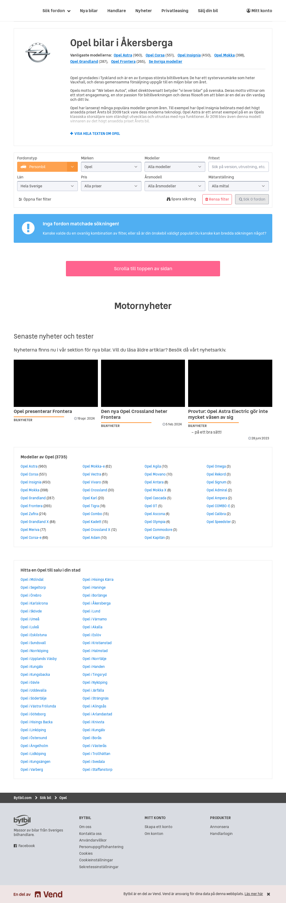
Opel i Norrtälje (94, 658)
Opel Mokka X (155, 490)
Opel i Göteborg (33, 714)
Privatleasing (174, 10)
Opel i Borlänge (95, 595)
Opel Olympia (155, 521)
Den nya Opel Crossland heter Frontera (134, 414)
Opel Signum (216, 482)
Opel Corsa (155, 55)
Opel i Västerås (95, 745)
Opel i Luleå (30, 627)
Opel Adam (91, 537)
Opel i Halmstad (95, 650)
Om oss (85, 827)
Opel (49, 457)
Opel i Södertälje (33, 698)
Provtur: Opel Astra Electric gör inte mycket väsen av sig (228, 414)
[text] (19, 10)
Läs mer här (254, 893)
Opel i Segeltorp (33, 587)
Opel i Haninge (94, 587)
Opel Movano (155, 474)
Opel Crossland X (96, 529)
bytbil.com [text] (22, 820)
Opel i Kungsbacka (35, 674)
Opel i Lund (91, 611)
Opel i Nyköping (95, 682)
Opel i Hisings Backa (37, 722)
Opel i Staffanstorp (97, 769)
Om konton (154, 833)
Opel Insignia (189, 55)
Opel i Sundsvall (33, 642)
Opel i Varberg (32, 769)
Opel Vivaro (92, 482)
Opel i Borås (92, 737)
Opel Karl (90, 498)
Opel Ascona (155, 513)
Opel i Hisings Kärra (98, 579)
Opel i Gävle (30, 682)
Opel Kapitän (155, 537)
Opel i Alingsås (94, 706)
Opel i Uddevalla (33, 690)
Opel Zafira (29, 513)
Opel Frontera (123, 61)
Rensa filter (217, 199)
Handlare (116, 10)
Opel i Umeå (30, 619)
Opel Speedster (219, 521)
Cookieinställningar (96, 860)
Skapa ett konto (158, 827)
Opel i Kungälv (32, 666)
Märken (87, 158)
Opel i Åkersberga (97, 603)
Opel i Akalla (92, 627)
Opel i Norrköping (34, 650)
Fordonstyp (27, 158)
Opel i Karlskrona (34, 603)
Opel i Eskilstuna (34, 635)
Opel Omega (216, 466)
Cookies (86, 853)
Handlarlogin (221, 833)
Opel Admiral (217, 490)
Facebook (26, 846)
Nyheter (143, 10)
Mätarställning (221, 177)
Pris (84, 177)
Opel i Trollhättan (96, 753)
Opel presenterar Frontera (43, 411)
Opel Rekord (216, 474)
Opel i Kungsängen (35, 761)
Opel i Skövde (31, 611)
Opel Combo (92, 513)
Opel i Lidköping (33, 753)
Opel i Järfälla (93, 690)
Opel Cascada (155, 498)
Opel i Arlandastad (97, 714)
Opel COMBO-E (218, 505)
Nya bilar (89, 10)
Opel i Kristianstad (97, 642)
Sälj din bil (208, 10)
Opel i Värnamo (95, 619)
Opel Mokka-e (94, 466)
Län (20, 177)
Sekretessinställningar (98, 867)
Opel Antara (154, 482)
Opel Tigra (91, 505)
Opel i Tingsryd (95, 674)
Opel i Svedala (94, 761)
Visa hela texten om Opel (97, 134)
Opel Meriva (30, 529)
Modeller (152, 158)
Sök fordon (53, 10)
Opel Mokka (224, 55)
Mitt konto (259, 10)
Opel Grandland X (35, 521)
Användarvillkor (93, 840)
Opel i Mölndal (32, 579)
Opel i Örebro (31, 595)
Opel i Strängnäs (96, 698)
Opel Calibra (216, 513)
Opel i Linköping (33, 730)
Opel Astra (123, 55)
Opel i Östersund (34, 737)
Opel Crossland (95, 490)
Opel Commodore (158, 529)
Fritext (214, 158)
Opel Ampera (217, 498)
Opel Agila (153, 466)
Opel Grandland (84, 61)
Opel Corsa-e (31, 537)
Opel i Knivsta (93, 722)
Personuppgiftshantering (101, 847)
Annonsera (219, 827)
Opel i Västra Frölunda (38, 706)
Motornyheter (143, 305)
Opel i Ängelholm (34, 745)
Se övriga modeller (165, 61)
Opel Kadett (92, 521)
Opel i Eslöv (92, 635)
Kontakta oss (90, 833)
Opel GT (151, 505)
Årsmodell (153, 177)
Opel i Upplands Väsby (39, 658)
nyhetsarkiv (212, 349)
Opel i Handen (94, 666)
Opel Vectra (92, 474)
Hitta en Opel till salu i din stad (50, 570)
